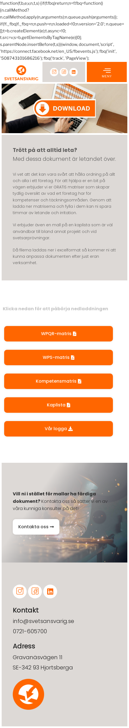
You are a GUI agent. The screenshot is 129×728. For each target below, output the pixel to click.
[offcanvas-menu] (107, 70)
